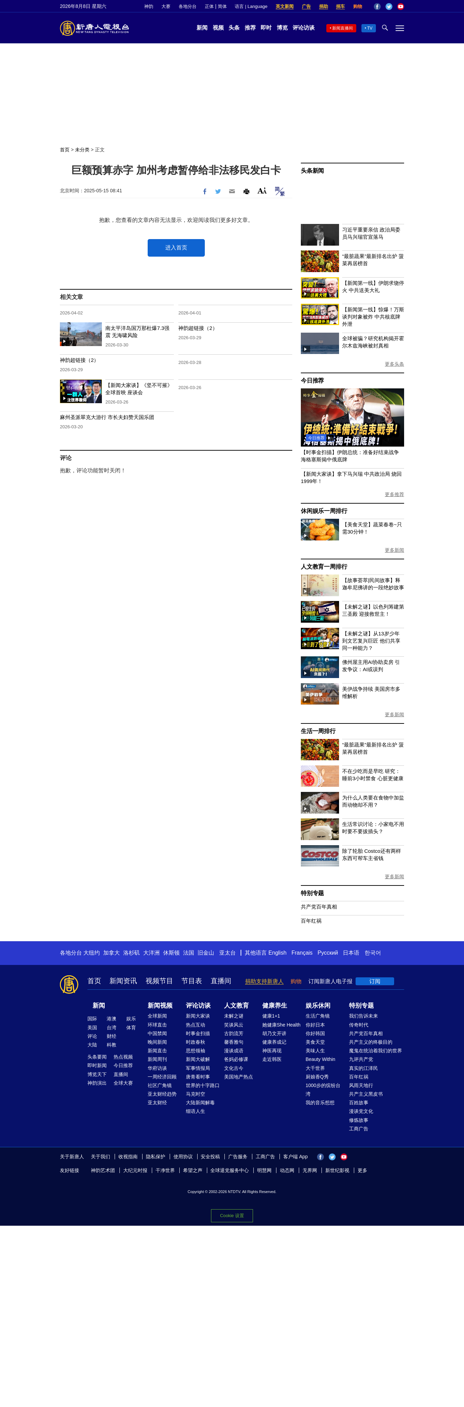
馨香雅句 (233, 1042)
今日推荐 (312, 380)
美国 (92, 1027)
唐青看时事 (198, 1077)
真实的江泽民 (363, 1068)
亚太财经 (157, 1102)
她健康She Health (281, 1025)
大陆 (92, 1045)
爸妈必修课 (236, 1059)
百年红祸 (311, 921)
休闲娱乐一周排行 (324, 511)
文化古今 (233, 1068)
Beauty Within (320, 1059)
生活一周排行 (318, 731)
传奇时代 (358, 1025)
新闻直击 (157, 1050)
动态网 (287, 1170)
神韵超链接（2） (197, 328)
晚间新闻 (157, 1042)
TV (369, 28)
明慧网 (264, 1170)
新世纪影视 (337, 1170)
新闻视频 (160, 1005)
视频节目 (159, 981)
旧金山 (206, 953)
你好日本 (315, 1025)
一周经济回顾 (162, 1077)
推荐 (250, 28)
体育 (131, 1027)
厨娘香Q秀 (317, 1077)
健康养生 (274, 1005)
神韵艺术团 (103, 1170)
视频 (218, 28)
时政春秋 (195, 1042)
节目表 (191, 981)
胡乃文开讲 (274, 1033)
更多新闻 (394, 550)
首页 (65, 149)
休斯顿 (171, 953)
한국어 (373, 953)
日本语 (351, 953)
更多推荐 (394, 494)
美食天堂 (315, 1042)
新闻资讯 (123, 981)
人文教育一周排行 (324, 566)
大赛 (165, 6)
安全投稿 (210, 1156)
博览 (282, 28)
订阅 (374, 981)
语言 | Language (251, 6)
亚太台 (227, 953)
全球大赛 (123, 1083)
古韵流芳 (233, 1033)
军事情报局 (198, 1068)
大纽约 (91, 953)
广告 (306, 6)
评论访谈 (304, 28)
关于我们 (100, 1156)
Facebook (377, 6)
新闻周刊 (157, 1059)
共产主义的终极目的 (370, 1042)
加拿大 (111, 953)
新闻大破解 (198, 1059)
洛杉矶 (131, 953)
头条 (234, 28)
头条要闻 (97, 1057)
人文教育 (236, 1005)
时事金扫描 (198, 1033)
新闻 (202, 28)
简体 (222, 6)
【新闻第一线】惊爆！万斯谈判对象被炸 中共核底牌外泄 (373, 317)
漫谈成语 (233, 1050)
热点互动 (195, 1025)
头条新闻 (312, 171)
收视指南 (128, 1156)
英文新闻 (285, 6)
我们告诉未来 (363, 1016)
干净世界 (165, 1170)
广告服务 (237, 1156)
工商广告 (358, 1128)
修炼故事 (358, 1120)
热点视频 (123, 1057)
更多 (362, 1170)
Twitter (389, 6)
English (277, 953)
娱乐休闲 (318, 1005)
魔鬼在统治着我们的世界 (375, 1050)
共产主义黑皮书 (366, 1094)
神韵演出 (97, 1083)
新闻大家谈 (198, 1016)
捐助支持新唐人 (264, 981)
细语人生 (195, 1111)
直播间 (221, 981)
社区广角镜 (160, 1085)
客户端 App (295, 1156)
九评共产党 (361, 1059)
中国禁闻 (157, 1033)
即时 (266, 28)
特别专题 (312, 893)
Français (302, 953)
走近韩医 (272, 1059)
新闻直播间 (342, 28)
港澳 (111, 1018)
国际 (92, 1018)
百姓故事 (358, 1102)
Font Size (262, 190)
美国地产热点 (238, 1077)
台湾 (111, 1027)
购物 (357, 6)
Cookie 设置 (232, 1215)
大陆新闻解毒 (200, 1102)
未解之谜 (233, 1016)
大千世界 (315, 1068)
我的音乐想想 (320, 1102)
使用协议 (183, 1156)
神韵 (148, 6)
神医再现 (272, 1050)
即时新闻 (97, 1065)
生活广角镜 (318, 1016)
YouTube (400, 6)
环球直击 (157, 1025)
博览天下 (97, 1074)
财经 (111, 1036)
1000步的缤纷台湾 (323, 1090)
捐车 (340, 6)
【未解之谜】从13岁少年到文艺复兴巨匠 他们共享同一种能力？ (371, 641)
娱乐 (131, 1018)
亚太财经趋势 (162, 1094)
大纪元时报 (135, 1170)
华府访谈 (157, 1068)
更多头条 (394, 364)
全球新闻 (157, 1016)
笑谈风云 (233, 1025)
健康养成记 (274, 1042)
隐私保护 (155, 1156)
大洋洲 (151, 953)
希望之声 (192, 1170)
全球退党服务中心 (229, 1170)
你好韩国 (315, 1033)
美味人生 (315, 1050)
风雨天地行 (361, 1085)
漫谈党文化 (361, 1111)
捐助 (323, 6)
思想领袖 (195, 1050)
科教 (111, 1045)
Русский (328, 953)
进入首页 (176, 247)
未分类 (82, 149)
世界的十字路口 (203, 1085)
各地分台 (188, 6)
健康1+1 (271, 1016)
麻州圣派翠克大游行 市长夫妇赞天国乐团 (107, 417)
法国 (188, 953)
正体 (209, 6)
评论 (92, 1036)
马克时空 (195, 1094)
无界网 (310, 1170)
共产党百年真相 (319, 907)
